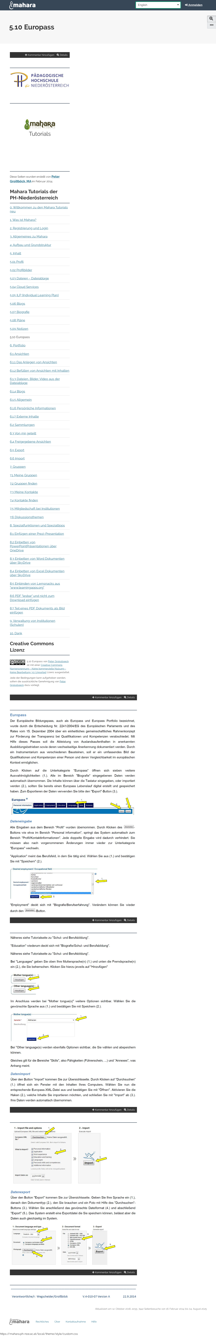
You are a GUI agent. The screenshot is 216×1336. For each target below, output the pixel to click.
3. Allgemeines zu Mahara (28, 236)
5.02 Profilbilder (21, 270)
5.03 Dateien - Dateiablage (29, 278)
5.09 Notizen (19, 328)
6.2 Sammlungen (22, 425)
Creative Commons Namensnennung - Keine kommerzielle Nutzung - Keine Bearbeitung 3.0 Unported (38, 669)
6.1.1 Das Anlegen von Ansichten (33, 362)
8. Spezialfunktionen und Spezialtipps (37, 525)
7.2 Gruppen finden (23, 483)
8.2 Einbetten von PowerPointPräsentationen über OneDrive (33, 546)
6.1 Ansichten (19, 354)
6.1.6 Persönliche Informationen (33, 408)
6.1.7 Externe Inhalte (24, 416)
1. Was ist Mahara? (23, 220)
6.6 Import (17, 458)
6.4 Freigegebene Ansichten (30, 441)
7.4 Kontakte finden (24, 500)
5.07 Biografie (19, 312)
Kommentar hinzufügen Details (46, 54)
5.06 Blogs (17, 303)
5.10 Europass (35, 661)
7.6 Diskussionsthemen (27, 517)
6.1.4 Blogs (17, 391)
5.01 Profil (17, 261)
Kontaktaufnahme (76, 1321)
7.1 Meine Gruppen (23, 475)
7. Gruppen (18, 466)
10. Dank (16, 633)
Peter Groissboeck (58, 661)
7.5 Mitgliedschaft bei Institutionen (35, 508)
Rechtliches (42, 1321)
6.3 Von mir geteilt (23, 433)
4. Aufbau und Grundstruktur (30, 245)
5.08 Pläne (17, 320)
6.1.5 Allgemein (21, 399)
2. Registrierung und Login (29, 228)
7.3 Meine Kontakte (24, 492)
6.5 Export (17, 450)
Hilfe (94, 1321)
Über (57, 1321)
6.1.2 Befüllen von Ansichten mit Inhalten (39, 370)
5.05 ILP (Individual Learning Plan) (34, 295)
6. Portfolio (17, 345)
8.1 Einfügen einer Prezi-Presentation (37, 533)
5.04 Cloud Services (24, 287)
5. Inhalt (15, 253)
